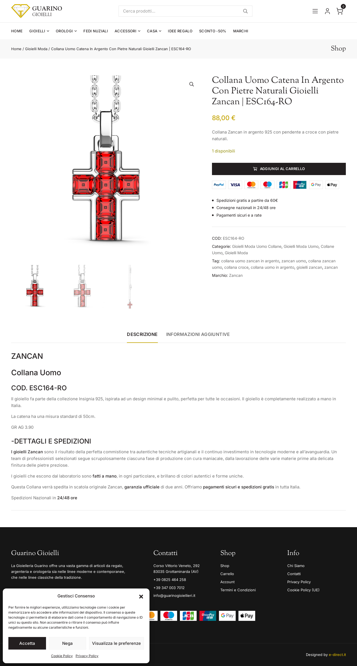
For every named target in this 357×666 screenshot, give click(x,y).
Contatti (294, 573)
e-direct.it (337, 654)
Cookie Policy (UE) (303, 590)
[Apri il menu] (315, 11)
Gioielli (37, 31)
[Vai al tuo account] (327, 11)
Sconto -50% (212, 31)
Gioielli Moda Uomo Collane (256, 246)
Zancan (236, 275)
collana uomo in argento (272, 267)
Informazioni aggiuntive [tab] (198, 334)
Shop (224, 565)
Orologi (64, 31)
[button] (141, 596)
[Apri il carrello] (340, 11)
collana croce (236, 267)
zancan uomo (293, 260)
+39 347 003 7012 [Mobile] (169, 587)
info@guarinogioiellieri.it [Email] (174, 595)
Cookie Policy (62, 656)
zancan (331, 267)
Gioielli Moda (36, 49)
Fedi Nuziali (95, 31)
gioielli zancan (309, 267)
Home (17, 31)
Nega (67, 643)
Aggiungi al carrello (282, 168)
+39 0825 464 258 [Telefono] (169, 579)
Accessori (125, 31)
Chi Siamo (296, 565)
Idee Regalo (180, 31)
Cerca (245, 11)
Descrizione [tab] (142, 334)
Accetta (27, 643)
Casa (152, 31)
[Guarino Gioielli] (36, 11)
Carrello (227, 573)
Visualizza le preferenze (116, 643)
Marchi (241, 31)
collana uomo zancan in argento (250, 260)
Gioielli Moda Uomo (301, 246)
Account (227, 582)
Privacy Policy (87, 656)
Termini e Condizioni (238, 590)
